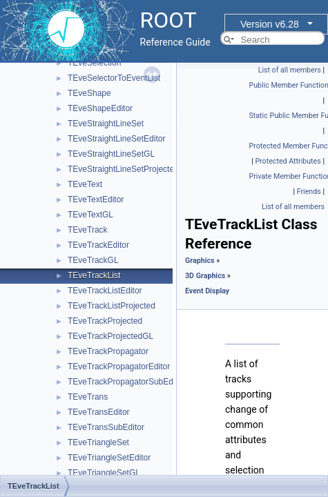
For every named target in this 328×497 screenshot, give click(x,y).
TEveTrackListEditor (105, 290)
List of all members (289, 70)
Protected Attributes (287, 161)
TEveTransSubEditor (106, 427)
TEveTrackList (94, 275)
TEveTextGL (90, 215)
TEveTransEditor (99, 412)
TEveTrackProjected (105, 321)
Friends (309, 191)
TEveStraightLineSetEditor (116, 139)
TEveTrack (88, 230)
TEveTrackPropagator (108, 351)
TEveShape (89, 93)
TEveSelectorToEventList (114, 78)
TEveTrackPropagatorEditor (119, 366)
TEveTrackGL (93, 260)
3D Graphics (205, 275)
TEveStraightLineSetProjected (123, 169)
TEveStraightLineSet (106, 123)
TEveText (85, 184)
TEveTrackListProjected (111, 306)
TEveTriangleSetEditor (109, 457)
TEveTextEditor (96, 199)
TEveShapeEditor (100, 108)
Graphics (200, 260)
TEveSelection (94, 63)
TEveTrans (88, 397)
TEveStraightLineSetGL (111, 154)
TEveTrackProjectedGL (110, 336)
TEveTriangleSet (98, 442)
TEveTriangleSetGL (104, 473)
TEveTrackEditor (98, 245)
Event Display (207, 290)
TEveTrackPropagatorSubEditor (126, 382)
